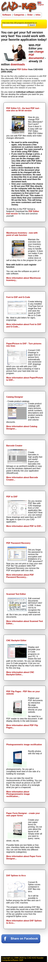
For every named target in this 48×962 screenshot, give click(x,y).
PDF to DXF (12, 497)
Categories (19, 15)
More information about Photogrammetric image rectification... (18, 794)
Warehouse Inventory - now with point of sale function (22, 234)
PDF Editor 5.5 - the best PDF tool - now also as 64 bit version (23, 109)
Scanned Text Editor (16, 594)
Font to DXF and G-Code (18, 297)
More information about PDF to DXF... (24, 526)
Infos (38, 15)
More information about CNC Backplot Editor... (20, 673)
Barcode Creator (14, 446)
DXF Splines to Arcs (16, 875)
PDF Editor (22, 69)
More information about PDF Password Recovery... (20, 576)
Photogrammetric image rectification (24, 744)
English (41, 4)
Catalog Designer (14, 397)
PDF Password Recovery (18, 543)
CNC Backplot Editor (16, 640)
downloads (18, 64)
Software (6, 15)
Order (30, 15)
